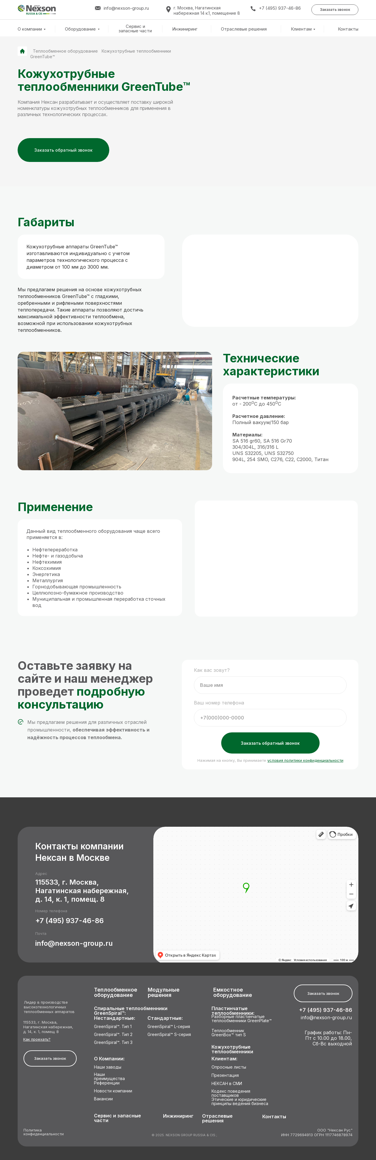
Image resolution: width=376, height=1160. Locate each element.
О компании (30, 29)
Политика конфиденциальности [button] (44, 1132)
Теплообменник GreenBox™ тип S (229, 1033)
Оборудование (80, 29)
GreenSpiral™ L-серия (168, 1027)
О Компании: (109, 1058)
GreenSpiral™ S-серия (169, 1034)
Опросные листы (229, 1067)
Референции (107, 1083)
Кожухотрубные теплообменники (232, 1049)
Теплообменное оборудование (65, 50)
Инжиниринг (184, 29)
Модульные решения (163, 992)
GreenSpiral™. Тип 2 (113, 1034)
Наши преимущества (109, 1076)
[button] (334, 9)
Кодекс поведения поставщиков (231, 1093)
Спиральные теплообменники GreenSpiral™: (130, 1011)
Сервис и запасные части (135, 28)
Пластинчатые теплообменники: (233, 1011)
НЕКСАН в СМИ (227, 1084)
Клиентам (301, 29)
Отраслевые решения (244, 29)
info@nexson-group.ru (74, 943)
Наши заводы (107, 1067)
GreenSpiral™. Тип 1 (113, 1027)
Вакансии (103, 1099)
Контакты (348, 29)
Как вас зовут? (212, 670)
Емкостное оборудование (232, 992)
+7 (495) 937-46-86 (280, 8)
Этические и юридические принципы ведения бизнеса (240, 1101)
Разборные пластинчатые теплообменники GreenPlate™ (242, 1019)
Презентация (225, 1075)
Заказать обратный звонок (270, 743)
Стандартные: (165, 1018)
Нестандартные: (114, 1018)
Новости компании (113, 1091)
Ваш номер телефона (219, 703)
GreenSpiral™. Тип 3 (113, 1042)
